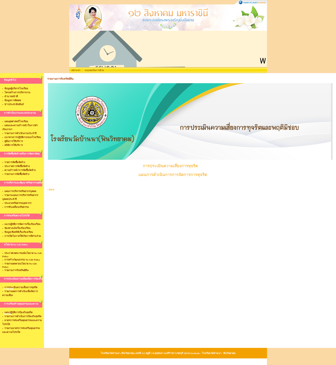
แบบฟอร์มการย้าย (94, 70)
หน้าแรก (75, 70)
